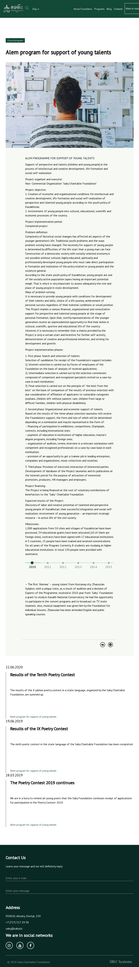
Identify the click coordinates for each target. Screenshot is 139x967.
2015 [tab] (108, 567)
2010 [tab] (32, 567)
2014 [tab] (93, 567)
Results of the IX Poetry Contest (39, 728)
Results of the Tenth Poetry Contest (42, 674)
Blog (109, 9)
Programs (99, 9)
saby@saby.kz (14, 928)
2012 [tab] (62, 567)
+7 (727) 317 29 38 (17, 922)
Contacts (118, 9)
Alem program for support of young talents (33, 716)
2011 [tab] (47, 567)
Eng (36, 9)
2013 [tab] (78, 567)
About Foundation (82, 9)
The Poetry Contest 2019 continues (42, 783)
